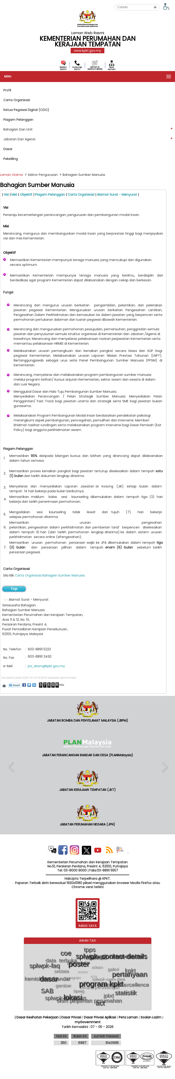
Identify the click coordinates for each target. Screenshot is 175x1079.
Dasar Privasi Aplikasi (100, 1017)
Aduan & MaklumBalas (95, 68)
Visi (7, 194)
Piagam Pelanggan (18, 119)
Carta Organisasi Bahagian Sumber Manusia (50, 575)
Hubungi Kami (77, 68)
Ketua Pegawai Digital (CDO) (26, 110)
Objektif (26, 194)
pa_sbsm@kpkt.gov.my (46, 666)
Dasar (8, 149)
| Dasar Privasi (70, 1017)
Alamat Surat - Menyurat (117, 194)
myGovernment (87, 1022)
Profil (7, 90)
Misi (14, 194)
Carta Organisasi (16, 100)
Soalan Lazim (63, 68)
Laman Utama (11, 174)
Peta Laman (112, 68)
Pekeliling (10, 158)
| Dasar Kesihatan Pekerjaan (37, 1017)
